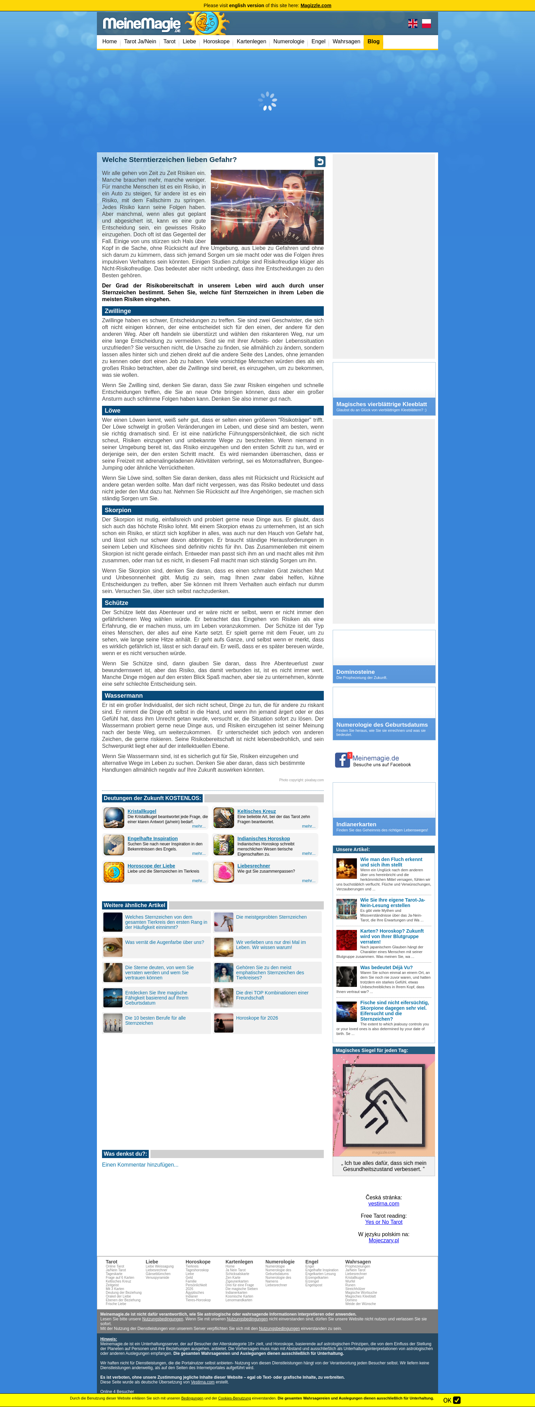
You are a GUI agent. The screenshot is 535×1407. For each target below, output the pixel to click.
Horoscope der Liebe (151, 866)
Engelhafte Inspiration (153, 838)
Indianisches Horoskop (263, 838)
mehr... (199, 826)
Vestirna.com (202, 1382)
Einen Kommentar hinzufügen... (140, 1165)
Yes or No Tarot (383, 1222)
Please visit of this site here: (267, 5)
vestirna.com (384, 1203)
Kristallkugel (142, 811)
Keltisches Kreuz (256, 811)
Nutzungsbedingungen (162, 1319)
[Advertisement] (267, 101)
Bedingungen (192, 1398)
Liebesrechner (253, 866)
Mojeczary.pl (384, 1240)
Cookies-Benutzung (234, 1398)
